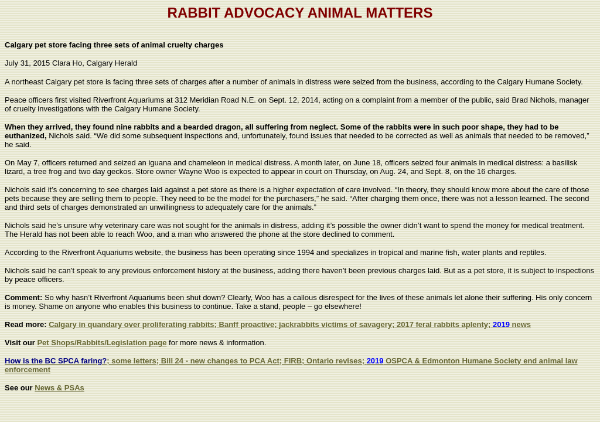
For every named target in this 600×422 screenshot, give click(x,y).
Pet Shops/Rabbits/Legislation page (101, 342)
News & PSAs (59, 387)
